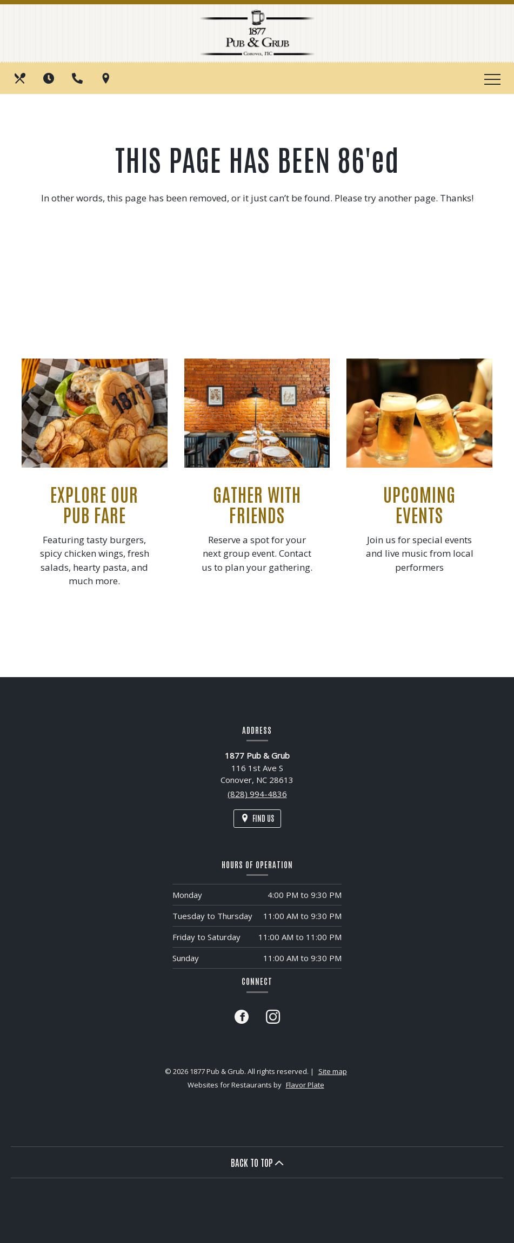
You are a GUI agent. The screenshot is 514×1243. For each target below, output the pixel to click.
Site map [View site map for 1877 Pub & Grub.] (332, 1071)
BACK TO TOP (257, 1162)
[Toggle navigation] (492, 78)
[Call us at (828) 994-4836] (78, 78)
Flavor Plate (305, 1085)
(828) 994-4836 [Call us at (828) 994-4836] (257, 793)
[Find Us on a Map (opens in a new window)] (107, 78)
